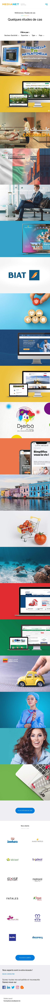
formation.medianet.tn (12, 1001)
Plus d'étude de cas (25, 810)
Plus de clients (25, 957)
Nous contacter (8, 974)
